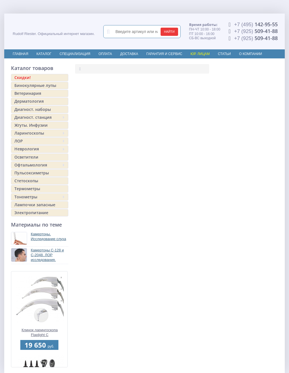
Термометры (27, 188)
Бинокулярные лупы (35, 85)
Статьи (224, 54)
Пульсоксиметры (31, 172)
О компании (250, 54)
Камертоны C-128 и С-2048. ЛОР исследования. (47, 255)
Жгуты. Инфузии (31, 125)
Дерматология (29, 101)
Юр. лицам (200, 54)
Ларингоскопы (39, 133)
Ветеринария (27, 93)
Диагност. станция (39, 117)
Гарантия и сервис (164, 54)
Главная (20, 54)
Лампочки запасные (34, 204)
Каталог (43, 54)
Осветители (26, 157)
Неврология (39, 149)
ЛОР (39, 141)
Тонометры (39, 196)
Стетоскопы (26, 180)
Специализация (75, 54)
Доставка (129, 54)
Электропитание (31, 212)
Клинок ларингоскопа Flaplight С (39, 332)
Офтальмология (39, 165)
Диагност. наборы (32, 109)
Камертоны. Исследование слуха (48, 236)
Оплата (105, 54)
